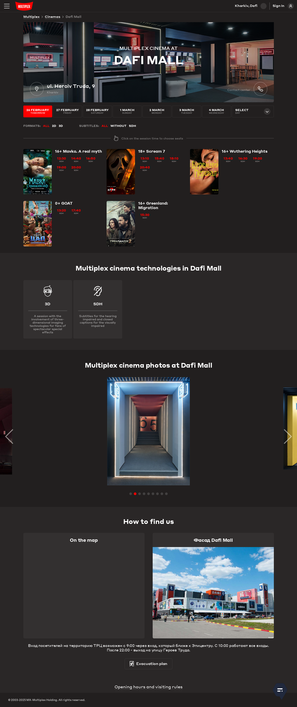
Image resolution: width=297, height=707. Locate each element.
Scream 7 (151, 151)
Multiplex (31, 17)
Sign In (283, 6)
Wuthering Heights (245, 151)
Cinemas (52, 17)
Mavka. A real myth (78, 151)
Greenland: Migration (153, 205)
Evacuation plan (148, 664)
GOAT (64, 203)
